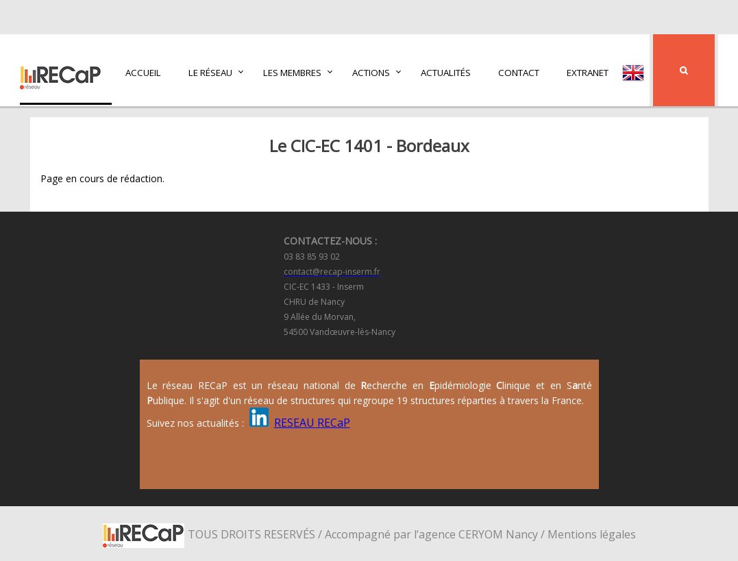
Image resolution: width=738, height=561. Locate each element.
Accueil (143, 72)
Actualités (446, 72)
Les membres (292, 72)
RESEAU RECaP (312, 422)
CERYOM (480, 534)
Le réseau (210, 72)
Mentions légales (592, 534)
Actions (371, 72)
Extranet (587, 72)
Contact (518, 72)
